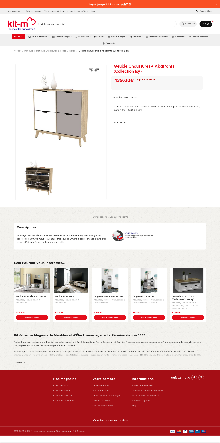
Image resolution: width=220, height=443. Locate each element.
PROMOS (153, 303)
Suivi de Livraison (101, 394)
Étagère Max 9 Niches (143, 296)
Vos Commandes (101, 384)
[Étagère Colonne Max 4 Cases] (110, 280)
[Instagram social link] (201, 371)
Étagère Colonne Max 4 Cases (108, 296)
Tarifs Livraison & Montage (106, 389)
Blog (134, 399)
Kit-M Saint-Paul (61, 384)
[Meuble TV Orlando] (71, 280)
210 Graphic (78, 425)
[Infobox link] (204, 11)
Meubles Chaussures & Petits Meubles (55, 51)
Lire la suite (19, 357)
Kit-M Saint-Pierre (62, 389)
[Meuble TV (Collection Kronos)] (32, 280)
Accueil (17, 51)
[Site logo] (22, 23)
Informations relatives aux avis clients (110, 217)
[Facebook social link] (194, 371)
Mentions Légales (141, 394)
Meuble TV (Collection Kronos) (31, 296)
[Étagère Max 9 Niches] (149, 280)
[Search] (107, 24)
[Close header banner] (216, 4)
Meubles (28, 51)
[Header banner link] (106, 4)
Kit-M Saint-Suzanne (63, 394)
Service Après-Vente (102, 399)
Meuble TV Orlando (64, 296)
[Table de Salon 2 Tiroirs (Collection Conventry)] (188, 280)
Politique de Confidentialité (145, 389)
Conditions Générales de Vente (147, 384)
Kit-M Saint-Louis (62, 379)
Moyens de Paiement (142, 379)
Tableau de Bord (100, 379)
